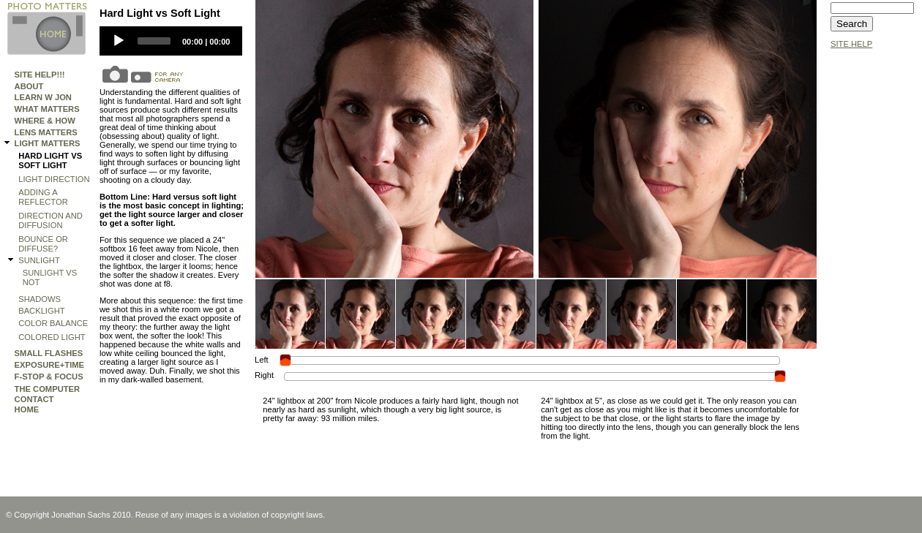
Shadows (39, 299)
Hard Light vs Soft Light (50, 160)
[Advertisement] (874, 275)
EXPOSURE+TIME (49, 364)
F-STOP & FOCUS (49, 376)
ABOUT (29, 86)
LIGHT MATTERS (47, 143)
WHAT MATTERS (47, 109)
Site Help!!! (40, 74)
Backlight (41, 310)
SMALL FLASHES (49, 353)
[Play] (118, 41)
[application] (171, 41)
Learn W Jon (43, 97)
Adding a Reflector (43, 197)
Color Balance (53, 323)
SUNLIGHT (39, 260)
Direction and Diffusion (50, 220)
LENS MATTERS (46, 132)
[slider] (154, 41)
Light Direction (53, 179)
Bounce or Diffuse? (43, 244)
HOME (27, 409)
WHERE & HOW (45, 120)
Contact (34, 399)
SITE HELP (851, 43)
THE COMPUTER (47, 389)
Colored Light (51, 337)
